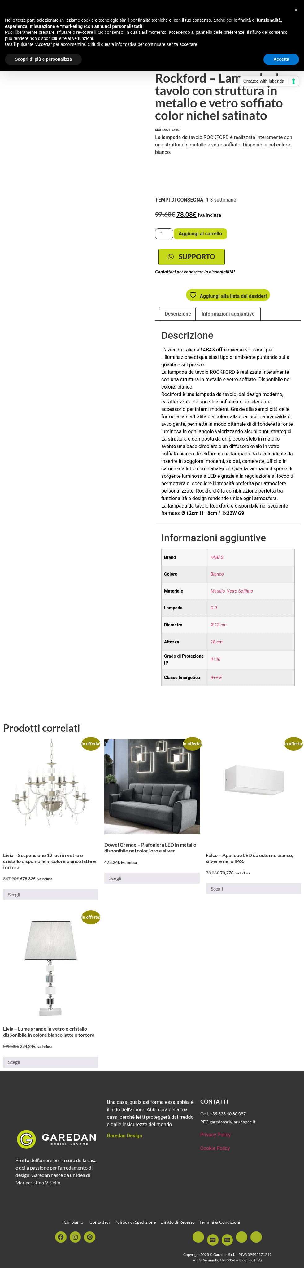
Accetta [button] (281, 59)
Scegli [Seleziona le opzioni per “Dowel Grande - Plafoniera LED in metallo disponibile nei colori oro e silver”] (115, 879)
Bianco (217, 575)
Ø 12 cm (219, 626)
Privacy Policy (215, 1136)
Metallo (218, 592)
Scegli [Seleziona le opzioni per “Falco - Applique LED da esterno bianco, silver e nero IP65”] (217, 889)
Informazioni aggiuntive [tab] (228, 315)
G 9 (214, 609)
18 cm (217, 643)
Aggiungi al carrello (200, 234)
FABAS (217, 558)
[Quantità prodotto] (164, 233)
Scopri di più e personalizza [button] (43, 59)
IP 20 (215, 660)
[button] (296, 10)
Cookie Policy (215, 1149)
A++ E (216, 678)
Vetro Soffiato (240, 592)
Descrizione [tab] (178, 315)
